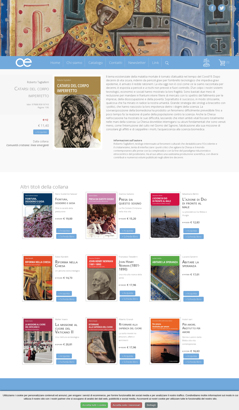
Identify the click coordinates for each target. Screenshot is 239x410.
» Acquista (41, 132)
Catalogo (96, 62)
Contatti (115, 62)
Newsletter (137, 62)
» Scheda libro (66, 236)
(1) (224, 62)
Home (55, 62)
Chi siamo (74, 62)
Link (155, 62)
